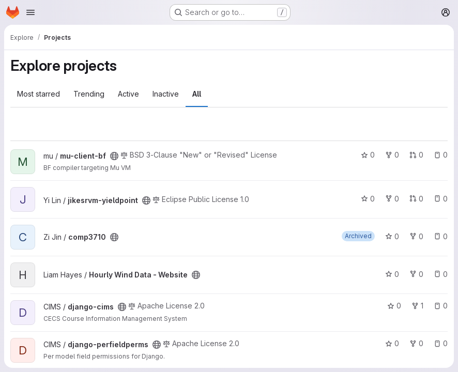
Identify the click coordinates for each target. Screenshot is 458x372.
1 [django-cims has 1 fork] (417, 305)
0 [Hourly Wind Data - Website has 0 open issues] (441, 274)
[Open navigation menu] (30, 12)
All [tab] (196, 93)
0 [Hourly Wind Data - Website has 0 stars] (392, 274)
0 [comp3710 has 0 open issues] (441, 236)
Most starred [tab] (38, 93)
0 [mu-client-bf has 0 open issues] (441, 154)
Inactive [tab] (165, 93)
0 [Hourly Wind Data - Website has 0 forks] (416, 274)
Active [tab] (128, 93)
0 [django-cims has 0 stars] (394, 305)
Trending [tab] (88, 93)
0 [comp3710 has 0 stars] (392, 236)
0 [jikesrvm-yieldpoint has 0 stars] (368, 198)
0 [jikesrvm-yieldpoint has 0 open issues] (441, 198)
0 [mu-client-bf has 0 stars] (368, 154)
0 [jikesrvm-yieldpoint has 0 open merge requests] (416, 198)
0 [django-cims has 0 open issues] (441, 305)
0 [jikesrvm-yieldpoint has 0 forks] (392, 198)
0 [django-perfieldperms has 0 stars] (392, 343)
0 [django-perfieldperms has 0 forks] (416, 343)
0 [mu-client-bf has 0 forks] (392, 154)
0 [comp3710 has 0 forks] (416, 236)
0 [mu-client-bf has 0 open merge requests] (416, 154)
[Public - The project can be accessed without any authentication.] (114, 156)
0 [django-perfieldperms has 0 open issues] (441, 343)
